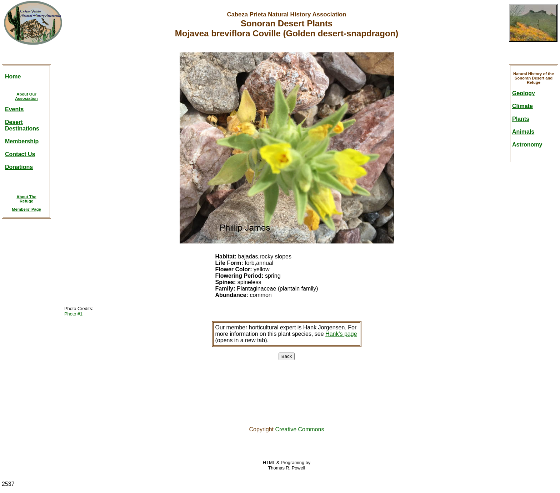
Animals (523, 132)
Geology (523, 93)
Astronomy (527, 145)
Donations (19, 167)
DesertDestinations (22, 125)
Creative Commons (299, 429)
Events (14, 109)
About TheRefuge (26, 199)
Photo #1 (73, 314)
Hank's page (341, 334)
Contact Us (20, 154)
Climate (522, 106)
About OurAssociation (26, 96)
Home (13, 76)
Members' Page (26, 209)
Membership (22, 141)
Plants (520, 119)
